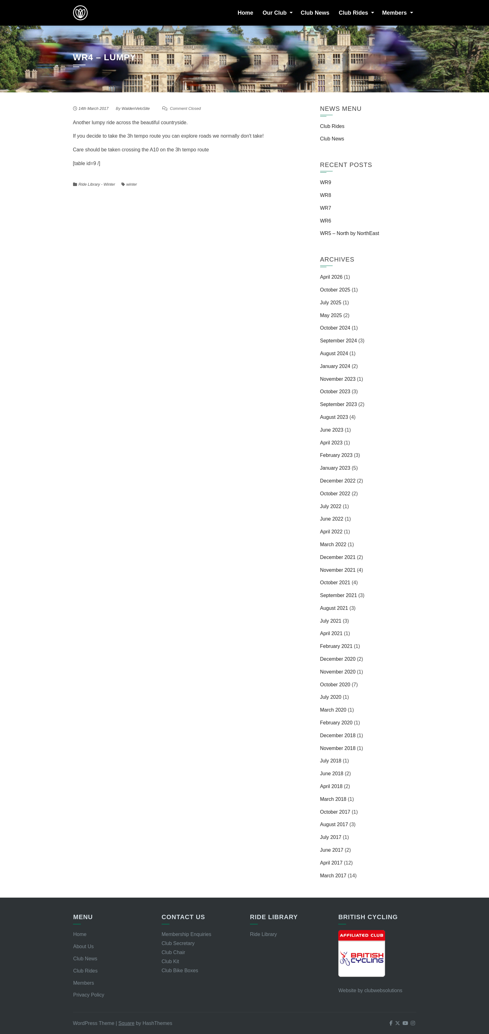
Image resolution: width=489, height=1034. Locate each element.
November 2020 (338, 671)
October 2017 (335, 812)
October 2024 (335, 328)
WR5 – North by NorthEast (349, 233)
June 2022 (332, 519)
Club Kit (170, 961)
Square (126, 1023)
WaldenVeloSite (136, 108)
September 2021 (338, 595)
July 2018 (331, 760)
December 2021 (338, 557)
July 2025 (331, 302)
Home (245, 13)
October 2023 (335, 391)
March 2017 (333, 875)
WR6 (325, 220)
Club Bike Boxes (180, 970)
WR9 (325, 182)
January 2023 (335, 468)
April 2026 (331, 277)
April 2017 (331, 862)
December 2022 (338, 480)
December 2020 (338, 659)
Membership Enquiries (186, 934)
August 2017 (334, 824)
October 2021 (335, 582)
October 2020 (335, 684)
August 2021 (334, 608)
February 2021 (336, 646)
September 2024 (338, 340)
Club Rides (353, 13)
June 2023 (332, 430)
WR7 (325, 208)
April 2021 (331, 633)
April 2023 (331, 442)
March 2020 (333, 710)
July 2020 (331, 697)
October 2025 (335, 289)
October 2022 (335, 493)
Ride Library (263, 934)
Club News (315, 13)
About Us (83, 946)
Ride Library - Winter (97, 184)
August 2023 (334, 417)
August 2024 (334, 353)
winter (131, 184)
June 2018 (332, 773)
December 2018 (338, 735)
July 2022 (331, 506)
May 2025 (331, 315)
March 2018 (333, 799)
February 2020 (336, 722)
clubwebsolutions (383, 990)
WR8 (325, 195)
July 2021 (331, 621)
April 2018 (331, 786)
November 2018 (338, 748)
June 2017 (332, 850)
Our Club (274, 13)
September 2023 (338, 404)
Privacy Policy (88, 994)
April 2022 (331, 531)
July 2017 (331, 837)
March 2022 (333, 544)
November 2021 (338, 570)
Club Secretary (178, 943)
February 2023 (336, 455)
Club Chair (173, 952)
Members (394, 13)
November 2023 (338, 379)
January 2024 (335, 366)
